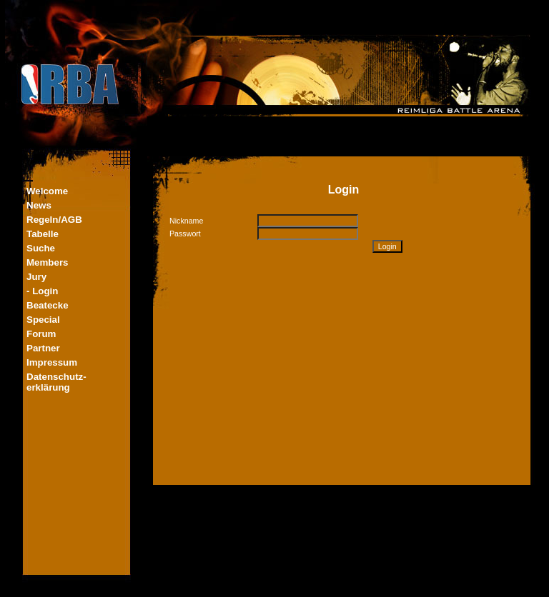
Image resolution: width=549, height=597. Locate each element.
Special (43, 319)
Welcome (47, 191)
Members (47, 262)
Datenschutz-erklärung (56, 382)
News (38, 205)
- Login (42, 291)
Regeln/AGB (54, 219)
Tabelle (42, 234)
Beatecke (47, 305)
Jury (36, 276)
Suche (40, 248)
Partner (43, 348)
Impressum (51, 362)
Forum (41, 333)
